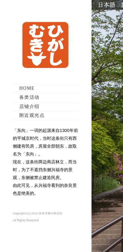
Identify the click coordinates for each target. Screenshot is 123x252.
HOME (27, 88)
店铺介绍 (29, 106)
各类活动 (29, 97)
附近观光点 (32, 115)
